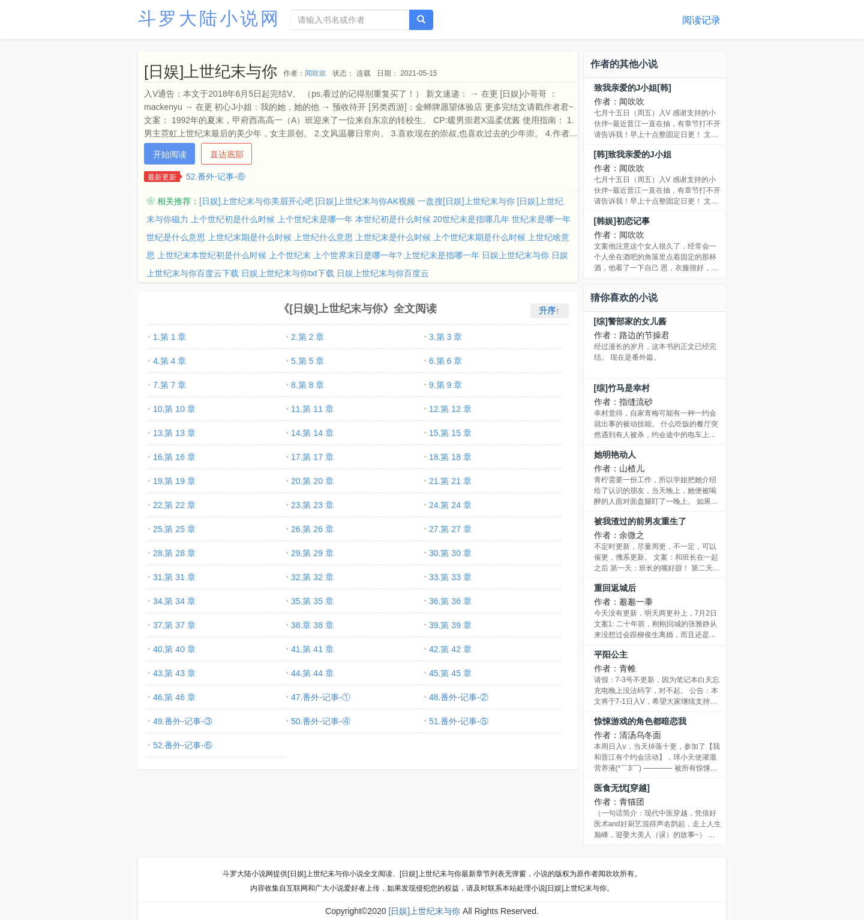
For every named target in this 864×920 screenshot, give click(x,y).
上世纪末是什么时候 (393, 237)
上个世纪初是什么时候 (233, 219)
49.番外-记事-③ (182, 721)
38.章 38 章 (312, 625)
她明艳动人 (615, 454)
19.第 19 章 (174, 481)
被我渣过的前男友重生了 (640, 521)
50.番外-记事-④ (320, 721)
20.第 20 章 (312, 481)
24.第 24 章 (450, 505)
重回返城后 (615, 588)
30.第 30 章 (450, 553)
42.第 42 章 (450, 649)
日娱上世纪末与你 (515, 255)
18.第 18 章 (450, 457)
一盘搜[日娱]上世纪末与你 (466, 201)
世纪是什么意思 (175, 237)
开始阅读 (170, 154)
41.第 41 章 (312, 649)
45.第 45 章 (450, 673)
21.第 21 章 (450, 481)
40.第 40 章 (174, 649)
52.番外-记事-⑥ (215, 176)
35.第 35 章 (312, 601)
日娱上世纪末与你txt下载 (287, 273)
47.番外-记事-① (320, 697)
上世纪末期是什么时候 (250, 237)
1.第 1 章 (169, 337)
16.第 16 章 (174, 457)
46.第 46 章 (174, 697)
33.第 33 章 (450, 577)
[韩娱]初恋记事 (622, 221)
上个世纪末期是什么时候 (479, 237)
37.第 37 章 (174, 625)
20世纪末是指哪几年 (471, 219)
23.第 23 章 (312, 505)
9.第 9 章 (445, 385)
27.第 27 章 (450, 529)
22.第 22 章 (174, 505)
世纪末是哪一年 (541, 219)
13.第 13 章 (174, 433)
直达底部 (227, 154)
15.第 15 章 (450, 433)
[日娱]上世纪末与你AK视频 (365, 201)
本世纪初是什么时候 (393, 219)
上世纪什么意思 (323, 237)
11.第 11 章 (312, 409)
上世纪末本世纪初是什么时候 (211, 255)
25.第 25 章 (174, 529)
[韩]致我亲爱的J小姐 (632, 154)
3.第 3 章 (445, 337)
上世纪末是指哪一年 (441, 255)
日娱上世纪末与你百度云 (383, 273)
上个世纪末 (290, 255)
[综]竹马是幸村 (622, 388)
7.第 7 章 (169, 385)
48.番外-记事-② (458, 697)
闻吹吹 (315, 73)
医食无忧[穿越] (622, 788)
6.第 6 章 (445, 361)
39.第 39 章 (450, 625)
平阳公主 (611, 654)
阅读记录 (701, 20)
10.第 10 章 (174, 409)
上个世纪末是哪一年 (315, 219)
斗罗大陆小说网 (209, 18)
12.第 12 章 (450, 409)
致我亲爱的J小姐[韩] (632, 87)
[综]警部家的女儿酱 (630, 321)
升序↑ (549, 310)
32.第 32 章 (312, 577)
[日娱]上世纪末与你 (424, 911)
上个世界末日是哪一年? (357, 255)
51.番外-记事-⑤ (458, 721)
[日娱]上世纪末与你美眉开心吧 (256, 201)
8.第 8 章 (307, 385)
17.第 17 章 (312, 457)
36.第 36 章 (450, 601)
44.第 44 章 (312, 673)
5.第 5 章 (307, 361)
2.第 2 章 (307, 337)
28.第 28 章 (174, 553)
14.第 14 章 (312, 433)
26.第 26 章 (312, 529)
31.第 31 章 (174, 577)
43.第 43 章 (174, 673)
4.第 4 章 (169, 361)
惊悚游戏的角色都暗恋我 (640, 721)
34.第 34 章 (174, 601)
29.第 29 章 (312, 553)
